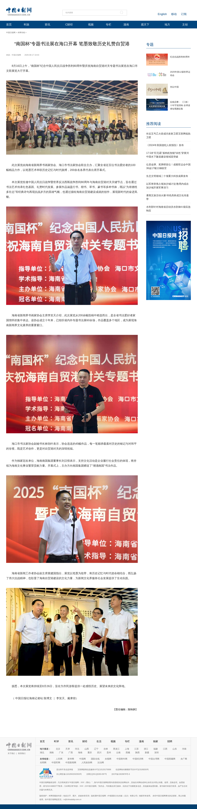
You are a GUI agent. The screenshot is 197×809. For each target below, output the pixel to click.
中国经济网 (138, 759)
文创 (185, 24)
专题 (150, 44)
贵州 (109, 752)
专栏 (108, 24)
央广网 (184, 759)
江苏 (136, 749)
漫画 (126, 24)
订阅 (184, 14)
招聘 (169, 741)
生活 (98, 741)
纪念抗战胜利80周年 (180, 57)
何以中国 (174, 87)
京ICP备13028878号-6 (120, 774)
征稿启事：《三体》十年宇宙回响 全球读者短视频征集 (180, 105)
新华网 (71, 759)
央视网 (108, 759)
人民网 (59, 759)
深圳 (156, 752)
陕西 (137, 752)
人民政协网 (86, 762)
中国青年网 (122, 759)
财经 (84, 741)
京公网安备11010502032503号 (69, 774)
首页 (9, 24)
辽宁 (96, 749)
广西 (70, 752)
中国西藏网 (170, 759)
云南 (118, 752)
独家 (155, 741)
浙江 (146, 749)
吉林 (106, 749)
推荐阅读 (153, 124)
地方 (167, 24)
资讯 (47, 24)
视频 (91, 24)
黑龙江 (116, 749)
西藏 (128, 752)
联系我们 (22, 753)
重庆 (90, 752)
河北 (77, 749)
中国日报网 (10, 32)
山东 (175, 749)
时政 (26, 24)
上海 (127, 749)
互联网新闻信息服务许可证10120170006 (94, 769)
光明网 (43, 762)
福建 (155, 749)
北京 (58, 749)
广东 (61, 752)
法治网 (100, 762)
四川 (99, 752)
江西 (165, 749)
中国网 (82, 759)
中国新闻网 (70, 762)
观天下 (145, 24)
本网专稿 (21, 32)
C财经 (69, 24)
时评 (56, 741)
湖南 (51, 752)
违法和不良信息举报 (64, 769)
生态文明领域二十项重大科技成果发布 (167, 176)
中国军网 (56, 762)
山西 (86, 749)
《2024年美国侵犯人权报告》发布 (165, 145)
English (162, 14)
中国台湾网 (154, 759)
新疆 (147, 752)
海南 (80, 752)
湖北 (42, 752)
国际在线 (95, 759)
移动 (174, 14)
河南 (184, 749)
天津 (67, 749)
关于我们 (11, 753)
